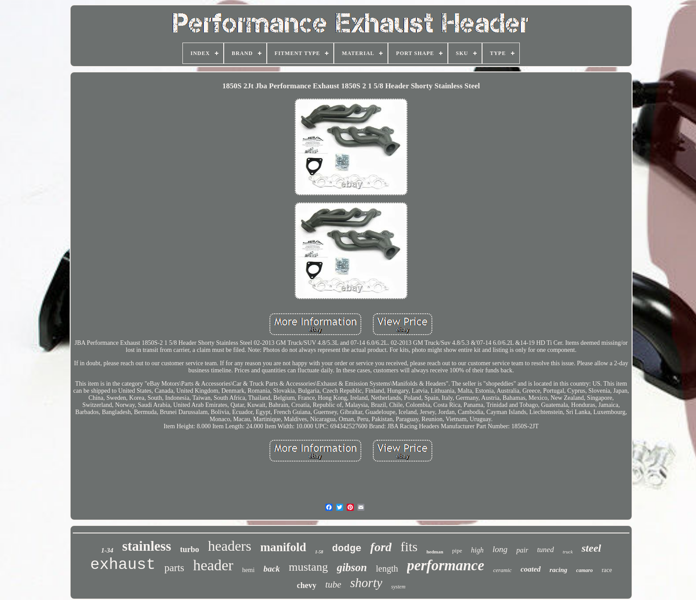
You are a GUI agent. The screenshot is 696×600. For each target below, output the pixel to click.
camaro (584, 570)
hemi (248, 570)
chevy (306, 585)
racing (558, 569)
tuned (545, 549)
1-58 (319, 551)
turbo (189, 549)
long (499, 549)
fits (408, 546)
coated (531, 569)
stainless (146, 546)
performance (445, 565)
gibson (352, 567)
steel (591, 548)
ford (381, 547)
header (213, 565)
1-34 (107, 550)
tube (333, 584)
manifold (283, 547)
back (272, 568)
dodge (346, 548)
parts (174, 567)
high (477, 550)
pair (522, 550)
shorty (366, 583)
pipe (457, 550)
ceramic (502, 570)
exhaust (122, 565)
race (606, 570)
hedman (435, 551)
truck (568, 551)
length (387, 568)
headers (229, 546)
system (398, 587)
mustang (308, 567)
